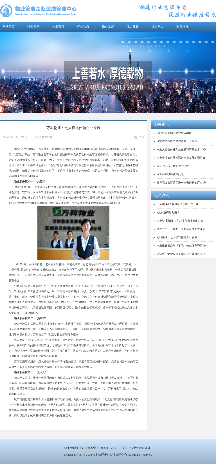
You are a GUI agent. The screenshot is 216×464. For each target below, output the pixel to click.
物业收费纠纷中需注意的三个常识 (177, 141)
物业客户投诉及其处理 (170, 174)
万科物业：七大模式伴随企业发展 (177, 237)
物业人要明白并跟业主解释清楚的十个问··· (182, 149)
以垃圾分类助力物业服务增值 (174, 132)
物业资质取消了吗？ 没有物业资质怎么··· (181, 220)
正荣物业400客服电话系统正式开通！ (179, 204)
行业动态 (83, 26)
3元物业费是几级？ (168, 212)
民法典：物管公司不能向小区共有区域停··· (182, 253)
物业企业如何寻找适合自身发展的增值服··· (182, 157)
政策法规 (182, 26)
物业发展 (108, 26)
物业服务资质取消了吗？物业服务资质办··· (182, 245)
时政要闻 (33, 26)
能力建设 (133, 26)
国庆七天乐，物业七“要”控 (173, 166)
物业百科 (58, 26)
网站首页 (9, 26)
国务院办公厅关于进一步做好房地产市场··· (182, 182)
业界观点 (158, 26)
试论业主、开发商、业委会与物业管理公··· (182, 229)
